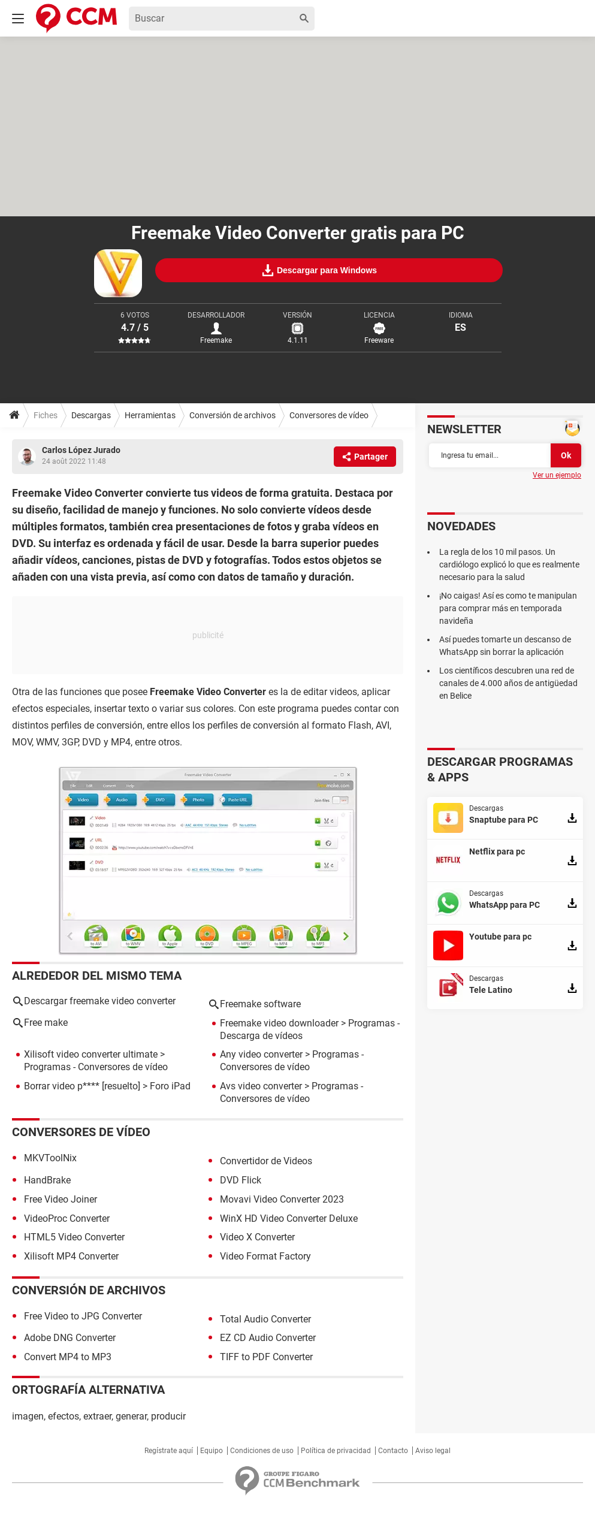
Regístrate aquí (168, 1450)
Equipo (211, 1450)
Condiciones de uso (262, 1450)
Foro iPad (170, 1086)
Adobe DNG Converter (70, 1337)
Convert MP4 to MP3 (67, 1357)
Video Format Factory (265, 1256)
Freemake (216, 340)
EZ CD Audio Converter (268, 1337)
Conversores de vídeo (329, 415)
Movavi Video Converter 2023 (282, 1199)
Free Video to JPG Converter (83, 1316)
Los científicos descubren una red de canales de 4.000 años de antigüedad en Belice (508, 683)
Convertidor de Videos (266, 1161)
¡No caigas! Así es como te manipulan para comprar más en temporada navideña (508, 608)
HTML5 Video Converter (74, 1237)
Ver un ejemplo (557, 475)
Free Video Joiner (60, 1199)
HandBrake (47, 1180)
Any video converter (261, 1054)
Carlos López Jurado (81, 450)
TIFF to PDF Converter (266, 1357)
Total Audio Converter (265, 1319)
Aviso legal (433, 1450)
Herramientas (150, 415)
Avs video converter (261, 1086)
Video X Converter (257, 1237)
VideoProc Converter (67, 1218)
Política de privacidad (336, 1450)
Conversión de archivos (232, 415)
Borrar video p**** (61, 1086)
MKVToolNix (50, 1158)
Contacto (393, 1450)
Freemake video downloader (279, 1023)
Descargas (91, 415)
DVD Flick (240, 1180)
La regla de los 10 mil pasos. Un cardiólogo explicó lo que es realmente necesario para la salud (509, 564)
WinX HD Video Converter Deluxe (289, 1218)
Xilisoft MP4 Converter (71, 1256)
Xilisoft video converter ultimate (91, 1054)
